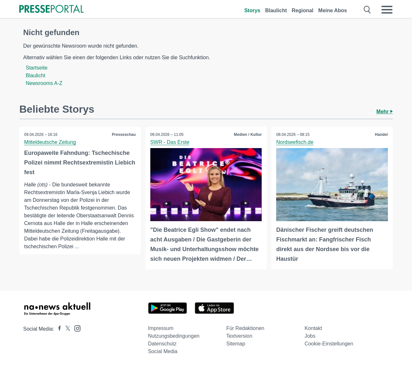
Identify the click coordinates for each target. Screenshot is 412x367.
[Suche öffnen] (367, 9)
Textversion (239, 336)
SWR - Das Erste (170, 142)
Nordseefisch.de (295, 142)
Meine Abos (332, 10)
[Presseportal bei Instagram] (75, 328)
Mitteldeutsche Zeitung (50, 142)
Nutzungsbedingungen (174, 336)
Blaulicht (276, 10)
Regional (303, 10)
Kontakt (313, 328)
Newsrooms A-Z (44, 83)
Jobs (309, 336)
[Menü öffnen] (387, 9)
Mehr (384, 111)
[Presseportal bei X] (65, 329)
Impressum (160, 328)
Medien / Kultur (248, 134)
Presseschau (124, 134)
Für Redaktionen (245, 328)
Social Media (163, 351)
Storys (252, 10)
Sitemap (235, 343)
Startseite (37, 68)
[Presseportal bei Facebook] (57, 329)
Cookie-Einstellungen (328, 343)
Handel (381, 134)
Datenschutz (162, 343)
